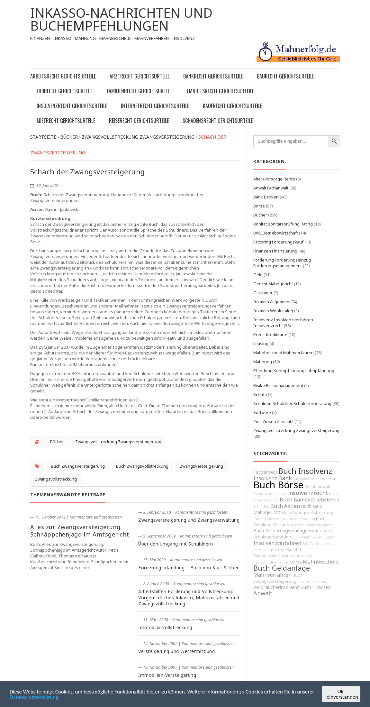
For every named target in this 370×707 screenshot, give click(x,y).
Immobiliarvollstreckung (165, 627)
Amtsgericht (325, 543)
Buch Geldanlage (281, 568)
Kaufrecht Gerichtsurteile (232, 106)
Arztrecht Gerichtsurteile (139, 76)
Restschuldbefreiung (271, 562)
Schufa (260, 394)
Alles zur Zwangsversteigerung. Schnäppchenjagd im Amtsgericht (79, 530)
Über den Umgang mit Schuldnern (175, 544)
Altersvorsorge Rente (274, 179)
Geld (258, 275)
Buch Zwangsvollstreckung (142, 466)
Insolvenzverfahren (277, 542)
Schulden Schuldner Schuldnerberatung (292, 403)
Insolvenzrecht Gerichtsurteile (72, 106)
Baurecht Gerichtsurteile (285, 76)
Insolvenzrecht (307, 493)
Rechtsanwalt (317, 487)
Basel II (293, 549)
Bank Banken (266, 197)
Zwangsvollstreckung (56, 479)
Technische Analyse (269, 493)
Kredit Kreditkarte (270, 334)
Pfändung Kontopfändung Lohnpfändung (293, 370)
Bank (285, 478)
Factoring (283, 525)
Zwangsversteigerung (201, 466)
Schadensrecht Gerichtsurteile (218, 120)
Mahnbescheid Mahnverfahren (283, 352)
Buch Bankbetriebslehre (309, 499)
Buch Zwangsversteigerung (78, 466)
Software (262, 412)
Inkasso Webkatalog (273, 311)
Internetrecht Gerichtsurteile (155, 106)
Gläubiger (263, 293)
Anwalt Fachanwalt (270, 188)
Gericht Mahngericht (273, 284)
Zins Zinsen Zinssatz (273, 421)
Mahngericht (266, 512)
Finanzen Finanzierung (275, 251)
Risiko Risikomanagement (278, 385)
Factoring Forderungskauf (278, 242)
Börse (259, 206)
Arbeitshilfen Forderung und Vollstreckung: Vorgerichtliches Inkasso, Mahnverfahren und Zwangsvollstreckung (188, 597)
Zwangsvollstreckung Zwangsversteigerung (118, 442)
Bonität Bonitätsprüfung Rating (283, 224)
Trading (259, 519)
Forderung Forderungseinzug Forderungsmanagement (282, 263)
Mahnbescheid (321, 561)
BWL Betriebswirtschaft (275, 233)
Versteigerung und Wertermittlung (176, 651)
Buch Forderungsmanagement (286, 531)
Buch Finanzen (315, 587)
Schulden (261, 506)
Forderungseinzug (269, 549)
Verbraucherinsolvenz (276, 587)
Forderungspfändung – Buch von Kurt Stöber (188, 568)
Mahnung (262, 361)
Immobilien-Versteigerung (167, 675)
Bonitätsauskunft (318, 525)
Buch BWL (304, 556)
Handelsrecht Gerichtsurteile (220, 91)
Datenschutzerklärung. (34, 697)
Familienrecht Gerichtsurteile (140, 91)
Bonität (329, 537)
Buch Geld (311, 506)
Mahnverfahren (272, 574)
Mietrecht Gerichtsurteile (66, 120)
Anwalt (263, 593)
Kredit (298, 525)
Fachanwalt (265, 472)
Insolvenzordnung (313, 581)
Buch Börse (278, 484)
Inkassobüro (277, 519)
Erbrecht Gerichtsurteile (65, 91)
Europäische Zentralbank (314, 479)
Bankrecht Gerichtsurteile (213, 76)
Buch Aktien (285, 506)
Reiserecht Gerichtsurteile (139, 120)
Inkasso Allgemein (271, 302)
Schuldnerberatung (272, 537)
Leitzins (326, 531)
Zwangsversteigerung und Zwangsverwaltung (188, 520)
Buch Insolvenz (305, 471)
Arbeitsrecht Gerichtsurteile (63, 76)
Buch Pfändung (302, 519)
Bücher (57, 442)
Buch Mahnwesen (307, 537)
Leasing (260, 343)
